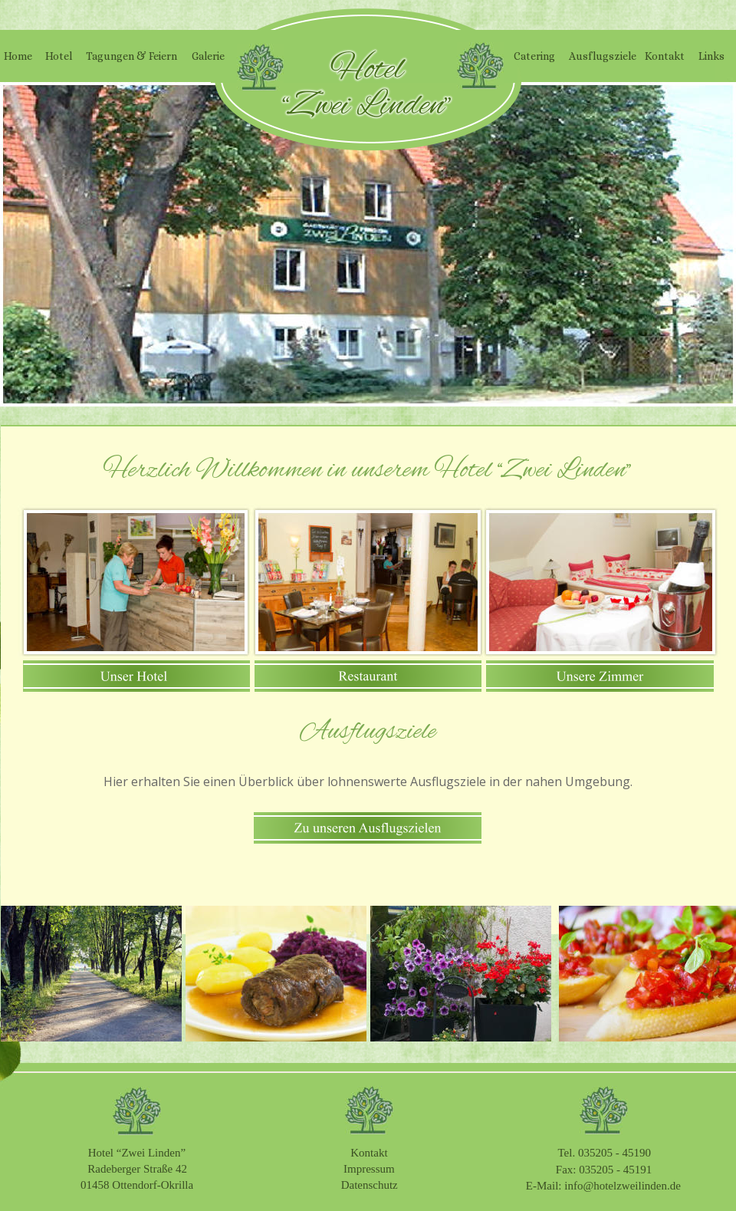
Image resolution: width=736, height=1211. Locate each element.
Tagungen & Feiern (131, 56)
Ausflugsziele (602, 56)
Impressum (369, 1169)
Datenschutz (369, 1185)
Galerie (208, 56)
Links (711, 56)
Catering (534, 56)
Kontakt (368, 1153)
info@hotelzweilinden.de (622, 1186)
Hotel (58, 56)
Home (18, 56)
